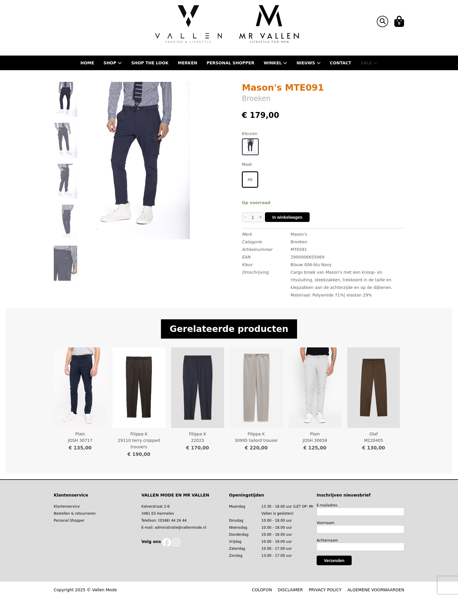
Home (87, 63)
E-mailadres (327, 505)
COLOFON (262, 589)
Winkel (275, 63)
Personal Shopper (69, 520)
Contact (340, 63)
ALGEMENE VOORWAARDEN (375, 589)
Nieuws (308, 63)
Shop (112, 63)
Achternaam (327, 540)
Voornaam (325, 523)
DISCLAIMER (290, 589)
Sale (369, 63)
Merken (187, 63)
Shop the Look (150, 63)
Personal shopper (230, 63)
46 (250, 179)
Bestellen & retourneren (75, 513)
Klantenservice (67, 506)
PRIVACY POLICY (325, 589)
